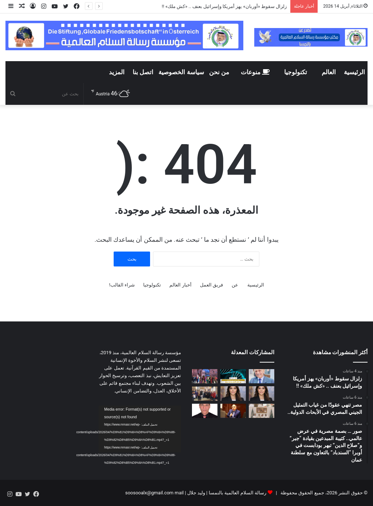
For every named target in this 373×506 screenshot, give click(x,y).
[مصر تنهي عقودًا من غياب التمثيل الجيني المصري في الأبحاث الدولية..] (233, 376)
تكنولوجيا (295, 72)
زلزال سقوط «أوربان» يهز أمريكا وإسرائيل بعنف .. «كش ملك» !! (224, 6)
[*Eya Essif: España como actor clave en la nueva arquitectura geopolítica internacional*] (261, 393)
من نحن (219, 72)
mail (179, 492)
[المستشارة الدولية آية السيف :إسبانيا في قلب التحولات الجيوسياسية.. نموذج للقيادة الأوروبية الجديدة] (233, 393)
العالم (329, 72)
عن (235, 285)
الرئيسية (354, 72)
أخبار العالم (180, 285)
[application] (140, 429)
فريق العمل (211, 285)
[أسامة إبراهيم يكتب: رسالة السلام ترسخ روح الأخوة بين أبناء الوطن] (204, 411)
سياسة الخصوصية (181, 72)
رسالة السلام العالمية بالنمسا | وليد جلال (226, 492)
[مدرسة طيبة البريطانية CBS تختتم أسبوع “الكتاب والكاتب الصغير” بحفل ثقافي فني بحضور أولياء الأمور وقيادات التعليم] (204, 393)
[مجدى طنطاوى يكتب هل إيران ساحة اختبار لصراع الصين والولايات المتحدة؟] (233, 411)
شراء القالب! (122, 285)
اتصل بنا (143, 72)
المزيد (117, 72)
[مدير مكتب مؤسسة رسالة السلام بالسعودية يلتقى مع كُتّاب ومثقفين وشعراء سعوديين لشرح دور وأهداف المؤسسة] (261, 411)
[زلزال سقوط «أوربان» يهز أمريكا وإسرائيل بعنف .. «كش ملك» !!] (261, 376)
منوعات (255, 72)
